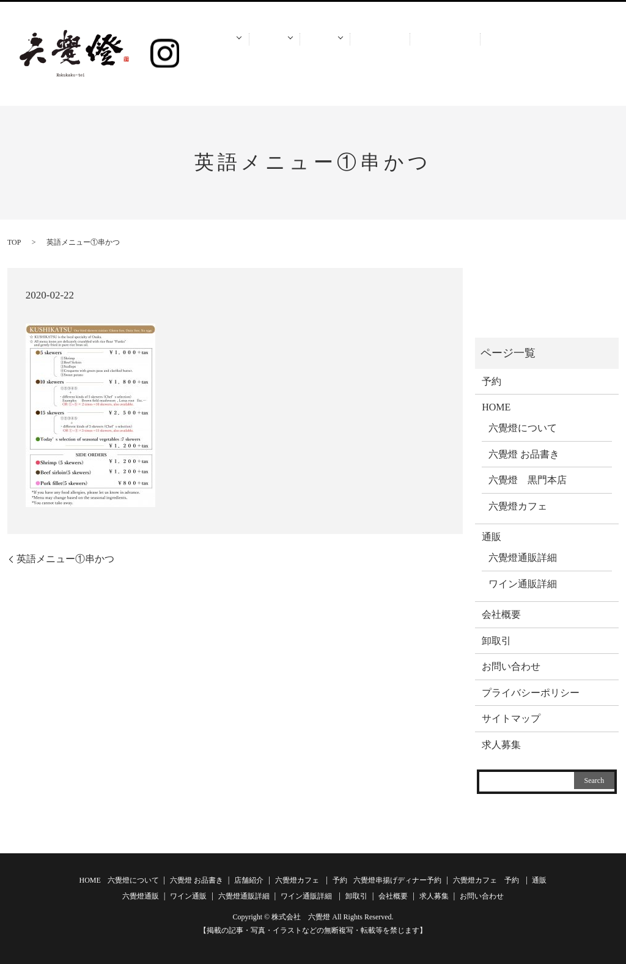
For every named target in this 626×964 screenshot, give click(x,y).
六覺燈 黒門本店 (527, 480)
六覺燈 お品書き (523, 454)
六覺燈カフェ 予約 (486, 880)
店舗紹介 (248, 880)
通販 (326, 55)
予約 (275, 55)
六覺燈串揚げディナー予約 (397, 880)
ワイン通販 (188, 896)
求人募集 (494, 55)
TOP (14, 242)
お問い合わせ (566, 55)
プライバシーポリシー (531, 693)
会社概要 (436, 55)
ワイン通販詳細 (522, 584)
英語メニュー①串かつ (65, 559)
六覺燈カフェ (517, 506)
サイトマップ (511, 718)
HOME (217, 55)
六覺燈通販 (140, 896)
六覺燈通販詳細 (522, 557)
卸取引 (383, 55)
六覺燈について (522, 428)
